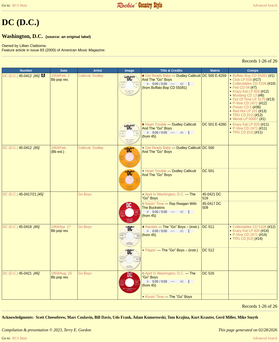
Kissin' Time (154, 204)
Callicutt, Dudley (91, 76)
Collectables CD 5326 (249, 83)
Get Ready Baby (158, 76)
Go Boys (85, 194)
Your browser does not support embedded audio (168, 84)
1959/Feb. (59, 148)
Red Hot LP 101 (245, 111)
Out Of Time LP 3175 (249, 99)
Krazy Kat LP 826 (246, 91)
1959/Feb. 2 (60, 76)
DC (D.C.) (10, 76)
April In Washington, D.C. (164, 194)
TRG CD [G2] (243, 115)
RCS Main (19, 5)
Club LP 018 (242, 79)
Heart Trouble (156, 124)
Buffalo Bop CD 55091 (250, 76)
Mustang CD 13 (245, 95)
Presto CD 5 (242, 107)
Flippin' (150, 250)
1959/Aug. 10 (61, 273)
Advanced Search (265, 5)
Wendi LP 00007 (245, 119)
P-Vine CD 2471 (245, 103)
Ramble (151, 227)
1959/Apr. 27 (61, 227)
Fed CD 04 (241, 87)
